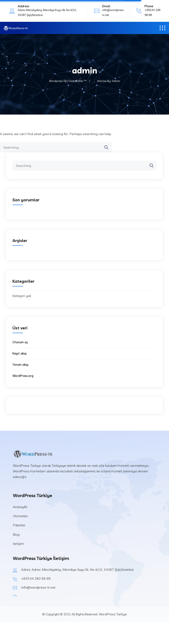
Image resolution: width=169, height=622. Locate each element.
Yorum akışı (20, 365)
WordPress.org (22, 376)
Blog (16, 534)
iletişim (18, 543)
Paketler (19, 525)
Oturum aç (20, 342)
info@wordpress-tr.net (38, 587)
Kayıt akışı (19, 353)
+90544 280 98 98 (36, 578)
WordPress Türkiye (112, 614)
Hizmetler (20, 516)
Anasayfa (20, 507)
